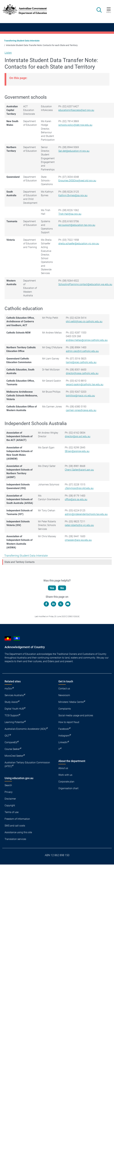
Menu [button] (108, 12)
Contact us (64, 688)
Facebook (63, 728)
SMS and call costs (15, 825)
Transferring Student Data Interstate (22, 40)
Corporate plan (66, 781)
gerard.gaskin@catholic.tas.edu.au (84, 384)
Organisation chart (68, 788)
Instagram (63, 735)
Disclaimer (10, 798)
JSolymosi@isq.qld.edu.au (79, 488)
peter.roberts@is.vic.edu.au (79, 525)
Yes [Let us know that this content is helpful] (52, 588)
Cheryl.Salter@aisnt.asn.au (79, 469)
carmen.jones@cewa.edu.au (81, 410)
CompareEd (11, 742)
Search (8, 785)
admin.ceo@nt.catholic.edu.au (82, 351)
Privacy (9, 792)
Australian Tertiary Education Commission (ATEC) (27, 764)
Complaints (64, 708)
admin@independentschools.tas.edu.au (86, 514)
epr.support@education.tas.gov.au (76, 225)
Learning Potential (14, 722)
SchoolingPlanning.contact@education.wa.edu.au (85, 284)
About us (63, 768)
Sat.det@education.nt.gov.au (73, 150)
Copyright (10, 805)
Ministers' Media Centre (71, 702)
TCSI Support (12, 715)
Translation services (15, 839)
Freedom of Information (17, 818)
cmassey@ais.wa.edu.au (78, 540)
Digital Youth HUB (14, 708)
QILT (7, 735)
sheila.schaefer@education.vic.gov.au (78, 243)
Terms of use (11, 812)
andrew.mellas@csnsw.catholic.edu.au (87, 340)
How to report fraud (68, 722)
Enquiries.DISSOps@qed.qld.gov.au (77, 180)
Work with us (65, 774)
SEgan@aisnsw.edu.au (77, 451)
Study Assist (11, 702)
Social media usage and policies (75, 715)
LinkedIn (62, 742)
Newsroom (64, 695)
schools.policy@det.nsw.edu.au (75, 124)
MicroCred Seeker (14, 755)
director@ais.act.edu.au (77, 436)
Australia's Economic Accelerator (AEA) (25, 728)
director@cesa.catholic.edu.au (82, 373)
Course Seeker (12, 749)
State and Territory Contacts (19, 562)
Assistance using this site (18, 832)
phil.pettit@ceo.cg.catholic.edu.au (84, 321)
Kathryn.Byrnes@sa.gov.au (72, 195)
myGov (8, 688)
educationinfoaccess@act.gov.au (76, 110)
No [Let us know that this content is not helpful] (62, 588)
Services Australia (14, 695)
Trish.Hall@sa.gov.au (69, 213)
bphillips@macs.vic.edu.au (80, 395)
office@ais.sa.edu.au (76, 499)
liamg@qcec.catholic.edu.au (81, 362)
